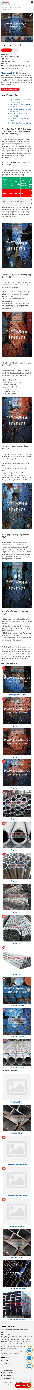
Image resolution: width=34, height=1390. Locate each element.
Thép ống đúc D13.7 (8, 73)
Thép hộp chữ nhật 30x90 (17, 1319)
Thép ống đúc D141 (17, 1036)
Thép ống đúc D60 (17, 912)
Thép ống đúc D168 (17, 1067)
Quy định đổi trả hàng (7, 1372)
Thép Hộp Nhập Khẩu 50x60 (17, 1164)
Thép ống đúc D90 (17, 974)
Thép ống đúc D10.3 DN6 (17, 695)
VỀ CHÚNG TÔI (5, 1363)
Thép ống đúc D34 (17, 819)
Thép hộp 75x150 (17, 1257)
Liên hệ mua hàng (10, 90)
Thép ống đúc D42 (17, 850)
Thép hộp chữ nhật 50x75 (17, 1288)
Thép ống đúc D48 (17, 881)
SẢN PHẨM (4, 1360)
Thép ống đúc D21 (17, 757)
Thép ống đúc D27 (17, 788)
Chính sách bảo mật (7, 1375)
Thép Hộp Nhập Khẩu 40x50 (17, 1195)
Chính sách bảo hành (7, 1370)
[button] (31, 15)
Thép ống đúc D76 (17, 943)
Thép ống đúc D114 (17, 1005)
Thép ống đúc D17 (17, 726)
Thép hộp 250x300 (17, 1102)
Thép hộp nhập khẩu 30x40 (17, 1226)
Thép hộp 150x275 (17, 1133)
